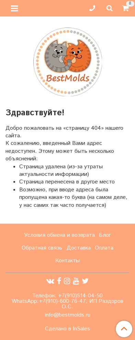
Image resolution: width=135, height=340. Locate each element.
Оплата (104, 248)
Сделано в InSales (67, 329)
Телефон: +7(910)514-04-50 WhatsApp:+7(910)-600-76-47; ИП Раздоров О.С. (67, 301)
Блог (105, 235)
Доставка (79, 248)
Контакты (67, 261)
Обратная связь (42, 248)
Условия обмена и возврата (59, 235)
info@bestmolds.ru (67, 315)
